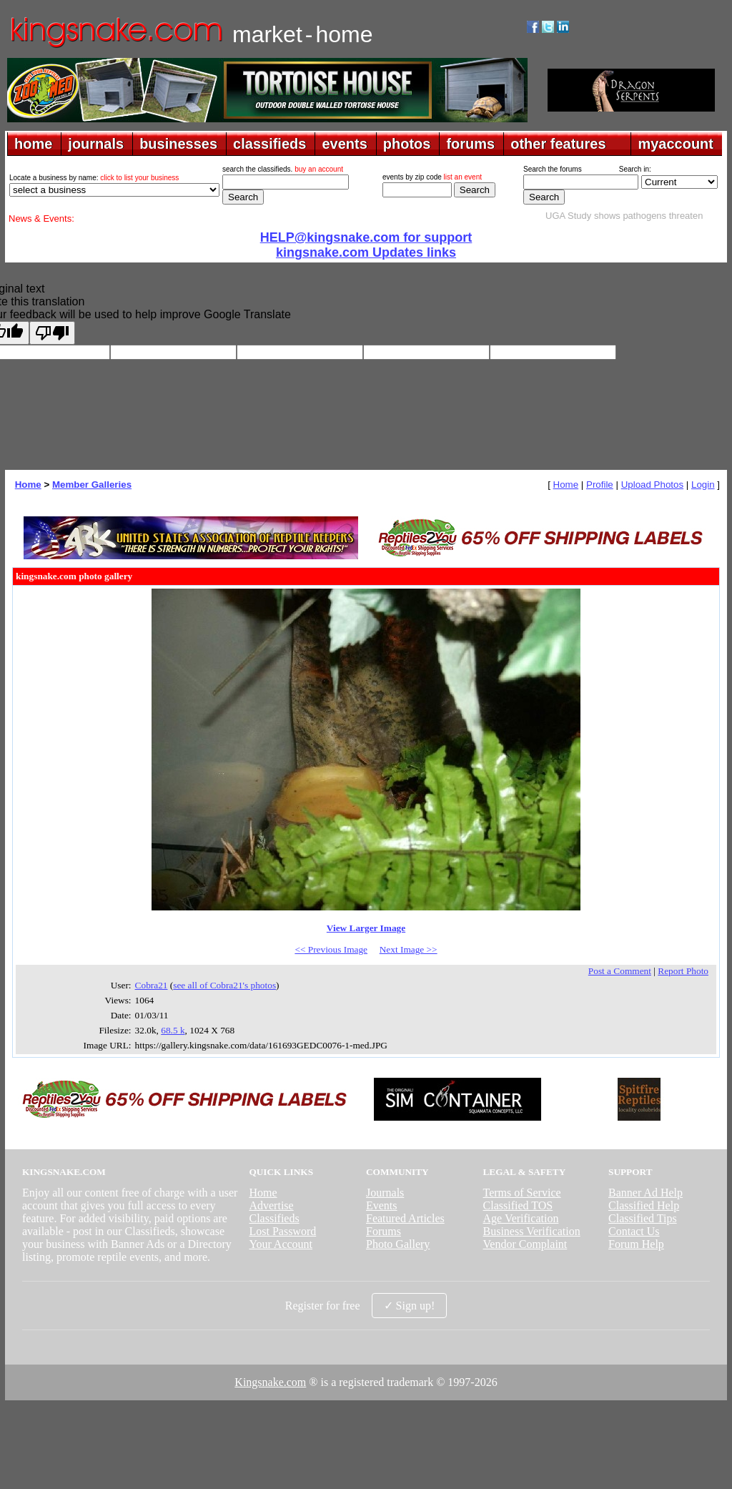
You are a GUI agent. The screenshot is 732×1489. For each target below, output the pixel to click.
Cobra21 (151, 985)
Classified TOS (518, 1205)
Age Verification (521, 1218)
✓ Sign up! (409, 1305)
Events (381, 1205)
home (33, 144)
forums (470, 144)
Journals (385, 1192)
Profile (599, 484)
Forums (383, 1231)
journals (96, 144)
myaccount (675, 144)
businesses (178, 144)
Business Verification (531, 1231)
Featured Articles (405, 1218)
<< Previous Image (331, 949)
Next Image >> (408, 949)
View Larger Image (366, 928)
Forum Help (636, 1244)
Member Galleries (92, 484)
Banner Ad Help (645, 1192)
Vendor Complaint (525, 1244)
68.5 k (172, 1030)
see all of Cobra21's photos (224, 985)
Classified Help (643, 1205)
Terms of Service (522, 1192)
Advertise (271, 1205)
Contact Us (634, 1231)
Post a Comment (619, 970)
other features (557, 144)
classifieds (269, 144)
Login (703, 484)
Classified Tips (642, 1218)
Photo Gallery (398, 1244)
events (344, 144)
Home (28, 484)
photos (407, 144)
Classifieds (274, 1218)
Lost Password (282, 1231)
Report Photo (683, 970)
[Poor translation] (52, 333)
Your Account (280, 1244)
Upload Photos (652, 484)
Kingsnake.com (270, 1382)
